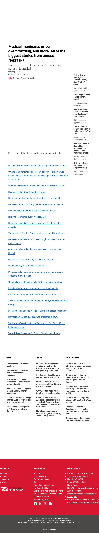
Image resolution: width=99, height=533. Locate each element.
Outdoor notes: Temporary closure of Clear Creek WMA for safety (78, 400)
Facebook (4, 473)
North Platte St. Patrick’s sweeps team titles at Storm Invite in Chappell (48, 384)
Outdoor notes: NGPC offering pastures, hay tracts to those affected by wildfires (78, 367)
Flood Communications (44, 485)
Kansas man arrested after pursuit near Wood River (32, 294)
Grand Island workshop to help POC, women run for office (35, 282)
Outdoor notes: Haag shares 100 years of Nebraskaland (78, 419)
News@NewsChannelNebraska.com (82, 488)
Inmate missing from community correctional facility (33, 288)
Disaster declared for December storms (27, 192)
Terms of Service (67, 522)
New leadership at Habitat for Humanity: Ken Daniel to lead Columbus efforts (81, 148)
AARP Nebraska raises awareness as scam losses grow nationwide (18, 381)
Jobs (36, 482)
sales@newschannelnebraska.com (82, 494)
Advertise (38, 473)
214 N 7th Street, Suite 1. (78, 476)
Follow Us (4, 468)
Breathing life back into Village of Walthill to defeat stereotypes (38, 311)
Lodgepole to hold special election (18, 365)
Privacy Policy (59, 522)
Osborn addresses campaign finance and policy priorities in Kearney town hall (19, 399)
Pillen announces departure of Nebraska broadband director (18, 409)
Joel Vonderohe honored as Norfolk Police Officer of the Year (82, 130)
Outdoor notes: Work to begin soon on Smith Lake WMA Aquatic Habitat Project (77, 378)
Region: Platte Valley (16, 24)
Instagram (4, 479)
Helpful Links (40, 468)
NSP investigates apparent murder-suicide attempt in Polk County (81, 112)
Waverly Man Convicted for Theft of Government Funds (34, 333)
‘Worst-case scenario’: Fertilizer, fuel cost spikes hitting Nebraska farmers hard (77, 410)
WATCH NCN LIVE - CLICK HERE (49, 5)
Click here (38, 491)
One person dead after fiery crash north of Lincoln (31, 259)
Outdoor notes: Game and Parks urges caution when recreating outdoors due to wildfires (77, 389)
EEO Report (72, 496)
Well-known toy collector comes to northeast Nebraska (17, 372)
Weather (68, 22)
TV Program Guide (41, 479)
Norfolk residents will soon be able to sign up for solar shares (37, 166)
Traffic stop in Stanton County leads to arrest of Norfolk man (36, 233)
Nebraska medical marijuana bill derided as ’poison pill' (34, 198)
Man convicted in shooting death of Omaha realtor (32, 211)
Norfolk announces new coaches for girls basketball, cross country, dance (48, 413)
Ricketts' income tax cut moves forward (27, 217)
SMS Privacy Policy (42, 499)
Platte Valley (73, 468)
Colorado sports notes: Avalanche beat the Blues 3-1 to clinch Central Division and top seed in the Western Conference (48, 402)
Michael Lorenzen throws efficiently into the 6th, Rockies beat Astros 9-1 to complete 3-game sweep (47, 367)
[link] (83, 83)
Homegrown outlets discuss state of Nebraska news (33, 317)
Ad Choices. (78, 522)
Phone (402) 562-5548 (77, 482)
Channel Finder (40, 476)
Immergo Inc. (52, 529)
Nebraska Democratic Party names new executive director (35, 204)
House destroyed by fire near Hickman (26, 266)
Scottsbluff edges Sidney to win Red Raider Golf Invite (48, 376)
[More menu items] (90, 22)
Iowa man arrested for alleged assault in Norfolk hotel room (36, 186)
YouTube (4, 482)
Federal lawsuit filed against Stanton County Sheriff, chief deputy (80, 80)
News (57, 22)
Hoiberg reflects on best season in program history (81, 165)
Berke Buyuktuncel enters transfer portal (81, 96)
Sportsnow (81, 22)
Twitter (3, 476)
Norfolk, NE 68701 (75, 479)
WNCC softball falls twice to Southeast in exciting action (48, 392)
